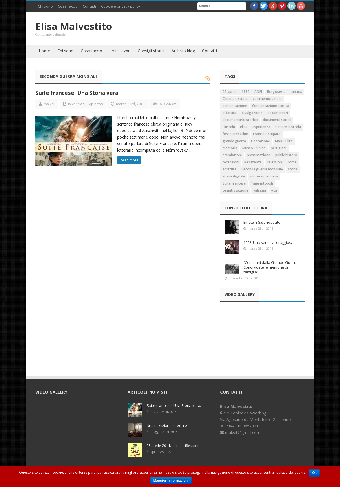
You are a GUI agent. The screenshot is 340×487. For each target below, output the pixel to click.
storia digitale (234, 176)
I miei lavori (120, 50)
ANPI (258, 91)
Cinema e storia (235, 98)
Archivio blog (183, 50)
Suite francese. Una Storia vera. (77, 92)
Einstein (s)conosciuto (261, 222)
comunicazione (235, 105)
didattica (230, 112)
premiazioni (232, 155)
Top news (95, 104)
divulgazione (252, 112)
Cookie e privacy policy (120, 6)
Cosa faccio (68, 6)
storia (293, 169)
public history (286, 155)
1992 (245, 91)
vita (274, 190)
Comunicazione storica (270, 105)
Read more (129, 160)
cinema (296, 91)
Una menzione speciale (167, 425)
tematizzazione (235, 190)
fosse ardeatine (235, 133)
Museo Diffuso (254, 148)
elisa (243, 126)
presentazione (258, 155)
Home (44, 50)
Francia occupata (266, 133)
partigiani (278, 148)
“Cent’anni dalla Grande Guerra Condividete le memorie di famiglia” (270, 267)
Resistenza (253, 162)
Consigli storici (151, 50)
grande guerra (234, 141)
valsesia (259, 190)
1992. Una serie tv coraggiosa (268, 242)
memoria (230, 148)
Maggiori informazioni (171, 480)
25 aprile (229, 91)
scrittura (229, 169)
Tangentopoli (262, 183)
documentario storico (240, 119)
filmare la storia (288, 126)
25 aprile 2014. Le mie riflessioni (173, 445)
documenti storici (277, 119)
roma (292, 162)
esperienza (261, 126)
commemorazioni (267, 98)
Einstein (229, 126)
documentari (277, 112)
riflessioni (275, 162)
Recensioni (76, 104)
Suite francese (234, 183)
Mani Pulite (284, 141)
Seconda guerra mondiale (262, 169)
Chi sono (45, 6)
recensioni (231, 162)
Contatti (89, 6)
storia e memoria (264, 176)
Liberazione (260, 141)
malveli (49, 104)
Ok (314, 473)
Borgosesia (276, 91)
